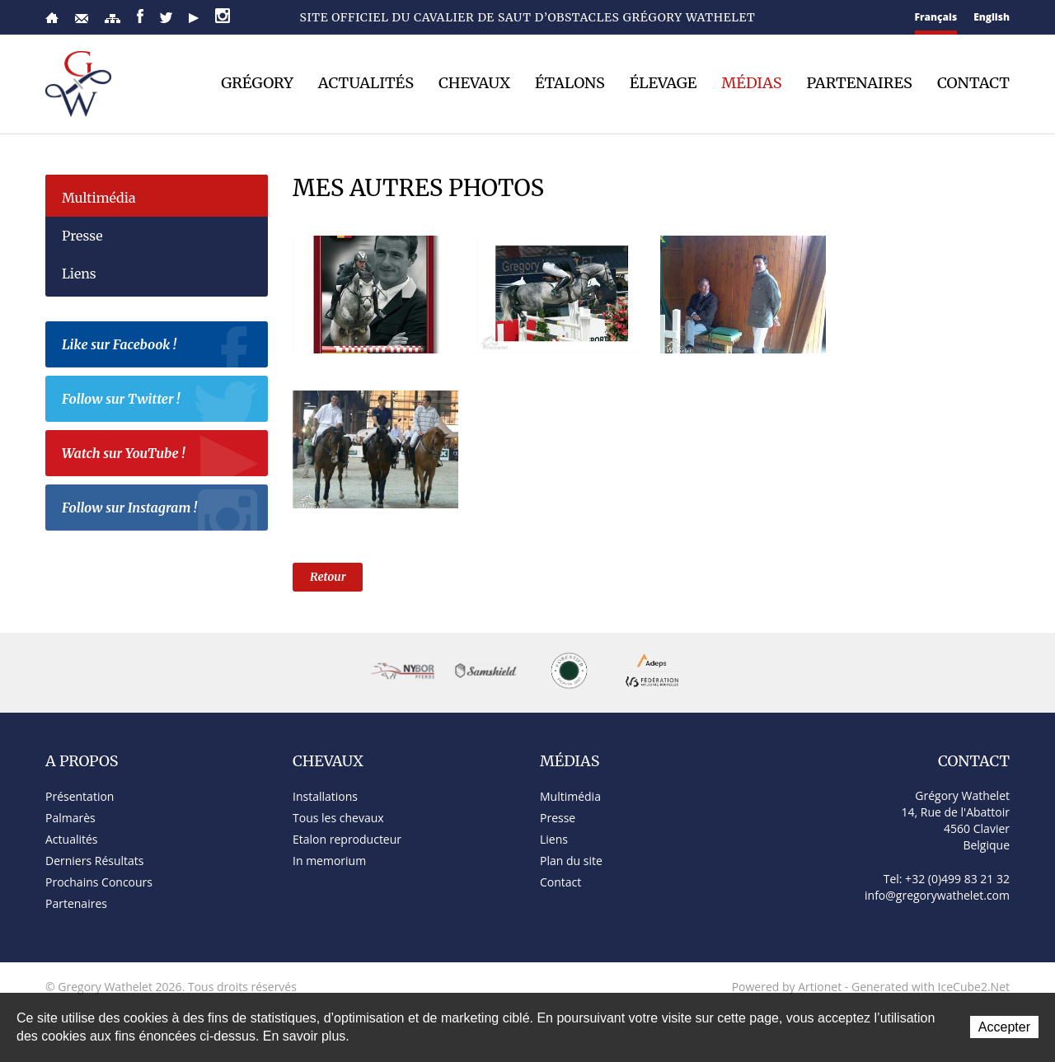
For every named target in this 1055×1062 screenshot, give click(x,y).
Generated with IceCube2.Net (930, 986)
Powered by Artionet (787, 986)
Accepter (1004, 1027)
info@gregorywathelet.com (937, 895)
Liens (79, 273)
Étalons (570, 83)
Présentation (79, 796)
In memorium (329, 860)
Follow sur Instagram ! (161, 510)
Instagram (222, 15)
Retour (327, 576)
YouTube (194, 18)
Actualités (366, 83)
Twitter (166, 17)
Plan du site (112, 18)
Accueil (52, 17)
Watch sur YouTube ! (161, 455)
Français (936, 17)
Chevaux (474, 83)
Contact (81, 18)
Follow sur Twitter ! (161, 401)
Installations (325, 796)
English (991, 17)
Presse (82, 235)
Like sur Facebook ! (161, 346)
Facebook (140, 16)
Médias (751, 83)
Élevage (663, 83)
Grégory (257, 83)
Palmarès (70, 818)
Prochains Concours (98, 882)
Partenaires (859, 83)
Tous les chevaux (338, 818)
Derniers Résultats (94, 860)
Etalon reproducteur (347, 839)
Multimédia (99, 197)
